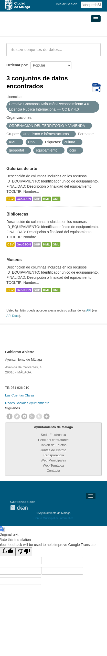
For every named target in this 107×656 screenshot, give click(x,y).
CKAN (19, 507)
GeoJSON (24, 199)
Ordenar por (16, 65)
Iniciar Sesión (67, 4)
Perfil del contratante (53, 440)
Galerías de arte (21, 168)
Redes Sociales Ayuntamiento (27, 403)
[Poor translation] (24, 551)
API (88, 310)
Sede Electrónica (53, 435)
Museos (14, 259)
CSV (10, 199)
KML (46, 199)
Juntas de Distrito (53, 450)
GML (56, 199)
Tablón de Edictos (53, 445)
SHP (37, 199)
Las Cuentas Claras (19, 395)
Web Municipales (53, 460)
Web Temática (53, 465)
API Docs (12, 316)
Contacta (53, 470)
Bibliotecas (17, 214)
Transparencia (53, 455)
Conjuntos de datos (29, 30)
